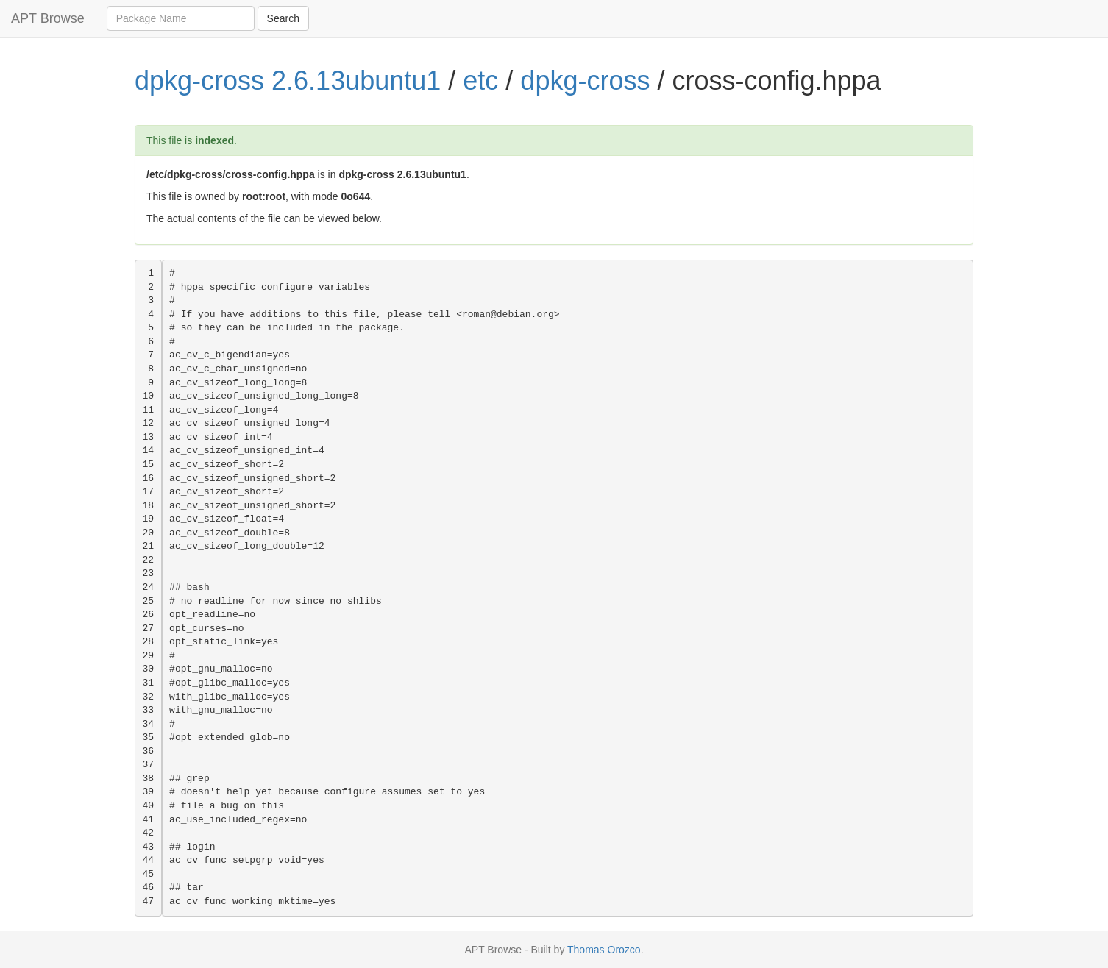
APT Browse (48, 18)
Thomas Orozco (604, 949)
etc (480, 80)
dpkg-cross (585, 80)
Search (283, 18)
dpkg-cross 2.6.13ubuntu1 (288, 80)
